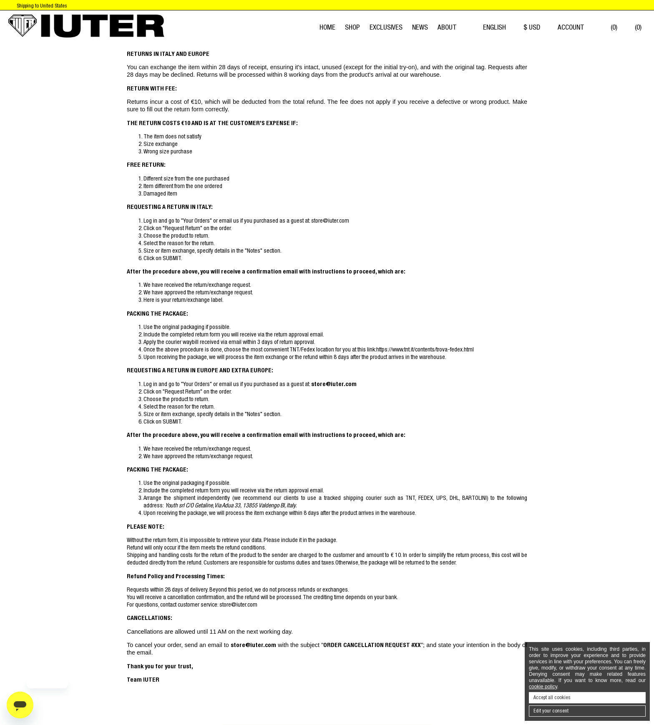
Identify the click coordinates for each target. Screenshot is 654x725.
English (498, 27)
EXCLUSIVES (386, 27)
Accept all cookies (552, 697)
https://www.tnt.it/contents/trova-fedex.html (425, 349)
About (447, 27)
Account (575, 27)
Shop (352, 27)
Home (327, 27)
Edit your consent (550, 711)
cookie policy (543, 687)
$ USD (535, 27)
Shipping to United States (42, 6)
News (420, 27)
